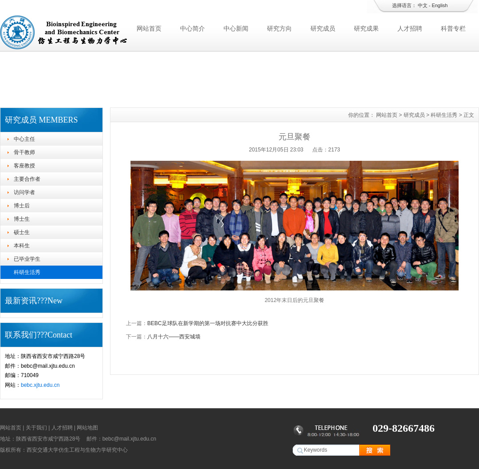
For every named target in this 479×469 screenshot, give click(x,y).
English (440, 5)
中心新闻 (236, 28)
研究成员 (322, 28)
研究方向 (279, 28)
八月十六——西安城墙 (173, 337)
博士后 (22, 206)
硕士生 (22, 232)
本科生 (22, 245)
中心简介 (192, 28)
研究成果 (366, 28)
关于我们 (36, 428)
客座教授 (24, 166)
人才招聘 (409, 28)
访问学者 (24, 192)
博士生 (22, 219)
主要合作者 (27, 179)
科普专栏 (453, 28)
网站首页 (149, 28)
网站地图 (87, 428)
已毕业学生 (27, 259)
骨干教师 (24, 152)
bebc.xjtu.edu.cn (40, 385)
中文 (423, 5)
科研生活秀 (27, 272)
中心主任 (24, 139)
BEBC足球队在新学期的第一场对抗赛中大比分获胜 (207, 323)
